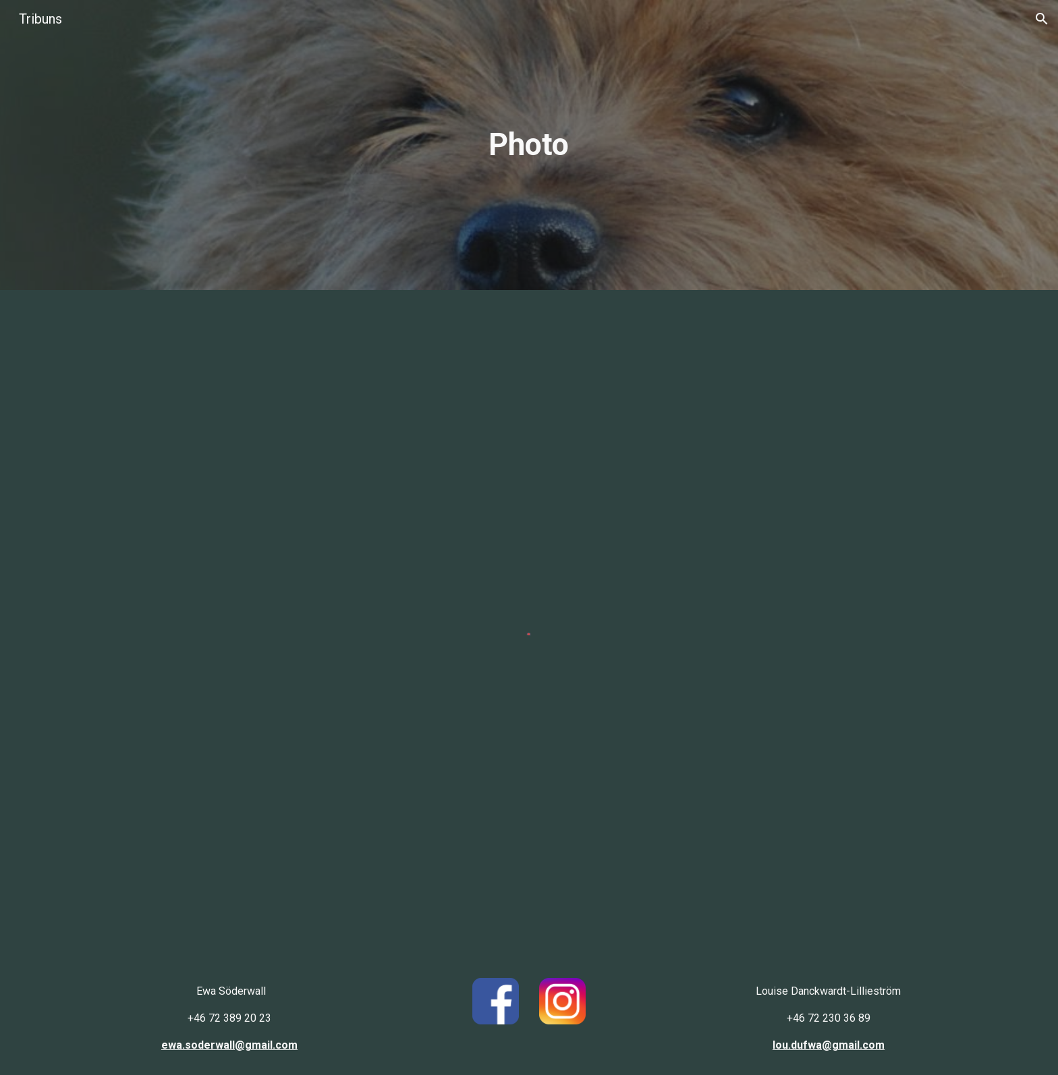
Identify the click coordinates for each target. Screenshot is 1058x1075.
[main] (529, 145)
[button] (1042, 19)
